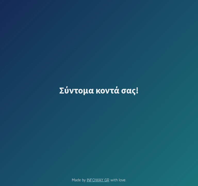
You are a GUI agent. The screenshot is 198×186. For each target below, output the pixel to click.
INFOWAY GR (98, 180)
